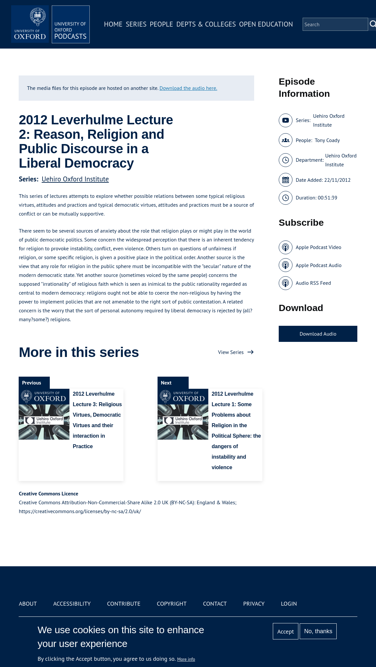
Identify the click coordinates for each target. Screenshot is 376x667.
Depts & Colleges (206, 24)
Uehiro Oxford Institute (75, 179)
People (161, 24)
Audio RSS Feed (313, 283)
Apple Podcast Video (318, 247)
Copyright (172, 603)
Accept (285, 631)
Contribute (124, 603)
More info (186, 659)
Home (113, 24)
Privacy (254, 603)
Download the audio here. (188, 88)
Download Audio (318, 333)
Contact (215, 603)
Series (136, 24)
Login (289, 603)
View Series (231, 352)
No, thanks (318, 631)
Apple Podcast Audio (319, 265)
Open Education (266, 24)
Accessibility (71, 603)
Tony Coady (327, 140)
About (28, 603)
